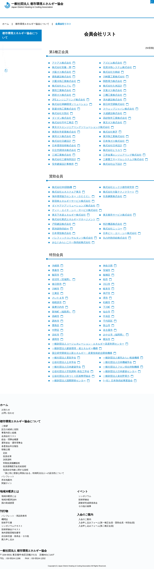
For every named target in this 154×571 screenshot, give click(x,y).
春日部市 (57, 284)
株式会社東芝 (110, 132)
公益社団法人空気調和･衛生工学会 (70, 371)
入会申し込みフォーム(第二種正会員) (96, 526)
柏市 (105, 279)
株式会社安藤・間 (61, 67)
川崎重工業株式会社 (114, 76)
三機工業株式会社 (112, 95)
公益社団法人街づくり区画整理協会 (71, 376)
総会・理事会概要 (11, 66)
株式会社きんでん (61, 86)
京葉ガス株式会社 (112, 90)
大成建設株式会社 (112, 113)
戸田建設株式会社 (61, 224)
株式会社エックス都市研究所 (118, 187)
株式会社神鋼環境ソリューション (70, 104)
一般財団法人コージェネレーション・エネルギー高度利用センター (88, 344)
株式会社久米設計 (112, 86)
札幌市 (106, 302)
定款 (7, 87)
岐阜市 (106, 288)
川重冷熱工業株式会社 (64, 81)
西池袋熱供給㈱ (60, 228)
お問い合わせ (8, 413)
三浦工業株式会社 (61, 155)
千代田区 (108, 321)
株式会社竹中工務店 (63, 122)
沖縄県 (55, 265)
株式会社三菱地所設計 (64, 159)
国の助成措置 (8, 503)
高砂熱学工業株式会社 (115, 118)
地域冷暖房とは (9, 496)
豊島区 (55, 325)
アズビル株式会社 (112, 63)
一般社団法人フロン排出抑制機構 (121, 367)
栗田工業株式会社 (61, 90)
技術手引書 (7, 522)
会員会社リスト (10, 61)
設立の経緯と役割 (11, 51)
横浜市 (106, 339)
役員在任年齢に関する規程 (18, 112)
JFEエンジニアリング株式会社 (68, 99)
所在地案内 (8, 131)
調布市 (55, 321)
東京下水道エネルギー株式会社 (69, 215)
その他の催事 (85, 506)
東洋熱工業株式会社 (114, 136)
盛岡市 (55, 339)
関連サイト (8, 136)
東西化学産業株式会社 (64, 132)
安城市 (106, 270)
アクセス (57, 555)
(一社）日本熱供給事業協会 (118, 380)
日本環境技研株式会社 (64, 145)
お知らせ (6, 409)
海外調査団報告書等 (11, 532)
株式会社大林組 (111, 72)
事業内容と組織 (10, 56)
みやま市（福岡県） (114, 334)
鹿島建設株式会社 (61, 76)
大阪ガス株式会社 (61, 72)
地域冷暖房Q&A (9, 499)
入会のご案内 (85, 519)
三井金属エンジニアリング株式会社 (122, 155)
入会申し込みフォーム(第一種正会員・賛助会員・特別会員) (107, 522)
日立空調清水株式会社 (64, 150)
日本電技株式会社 (61, 233)
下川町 (106, 307)
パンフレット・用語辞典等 (14, 516)
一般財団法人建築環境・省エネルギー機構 (75, 348)
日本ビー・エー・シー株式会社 (120, 233)
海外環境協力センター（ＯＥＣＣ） (71, 196)
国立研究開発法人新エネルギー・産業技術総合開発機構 (82, 353)
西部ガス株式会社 (61, 95)
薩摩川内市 (58, 307)
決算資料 (9, 97)
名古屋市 (108, 330)
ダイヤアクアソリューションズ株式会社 (73, 205)
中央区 (106, 316)
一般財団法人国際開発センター (69, 380)
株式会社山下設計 (112, 164)
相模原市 (57, 302)
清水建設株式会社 (112, 99)
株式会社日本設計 (112, 145)
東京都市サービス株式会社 (117, 215)
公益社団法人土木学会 (64, 362)
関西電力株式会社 (112, 81)
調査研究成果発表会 (88, 503)
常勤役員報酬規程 (14, 102)
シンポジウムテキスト (12, 526)
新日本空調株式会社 (114, 104)
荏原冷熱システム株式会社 (117, 67)
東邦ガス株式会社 (61, 136)
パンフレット (9, 126)
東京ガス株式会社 (112, 122)
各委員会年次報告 (11, 76)
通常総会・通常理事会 (13, 71)
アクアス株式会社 (61, 63)
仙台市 (106, 311)
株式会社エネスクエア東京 (66, 192)
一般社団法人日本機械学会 (117, 362)
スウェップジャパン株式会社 (118, 109)
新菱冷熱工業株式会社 (64, 109)
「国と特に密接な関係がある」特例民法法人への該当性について (23, 119)
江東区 (55, 293)
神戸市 (106, 293)
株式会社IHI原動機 (62, 187)
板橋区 (106, 275)
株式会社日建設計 (61, 141)
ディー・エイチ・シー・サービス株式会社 (75, 210)
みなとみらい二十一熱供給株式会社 (71, 242)
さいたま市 (58, 298)
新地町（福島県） (61, 311)
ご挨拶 (5, 46)
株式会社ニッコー (112, 228)
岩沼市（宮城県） (61, 279)
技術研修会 (84, 499)
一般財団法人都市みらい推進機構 (121, 357)
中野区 (55, 330)
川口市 (106, 284)
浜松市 (55, 334)
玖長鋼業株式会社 (112, 196)
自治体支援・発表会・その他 (15, 536)
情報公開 (6, 82)
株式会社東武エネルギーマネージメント (73, 219)
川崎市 (55, 288)
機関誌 (5, 519)
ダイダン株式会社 (61, 118)
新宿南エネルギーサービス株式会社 (71, 201)
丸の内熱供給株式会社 (115, 238)
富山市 (106, 325)
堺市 (105, 298)
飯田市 (55, 275)
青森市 (55, 270)
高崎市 (55, 316)
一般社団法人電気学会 (64, 357)
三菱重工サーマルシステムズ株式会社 (123, 159)
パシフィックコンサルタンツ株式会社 (72, 238)
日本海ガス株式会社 (114, 141)
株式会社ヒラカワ (112, 150)
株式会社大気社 (60, 113)
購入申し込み (8, 539)
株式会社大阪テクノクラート (118, 192)
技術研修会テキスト (11, 529)
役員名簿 (9, 92)
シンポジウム (85, 496)
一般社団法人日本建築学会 (66, 367)
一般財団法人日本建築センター (120, 371)
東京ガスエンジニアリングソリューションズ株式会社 (81, 127)
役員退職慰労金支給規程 (17, 107)
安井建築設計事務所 (63, 164)
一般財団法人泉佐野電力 (116, 376)
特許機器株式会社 (112, 224)
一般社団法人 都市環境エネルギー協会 (37, 5)
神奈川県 (108, 265)
